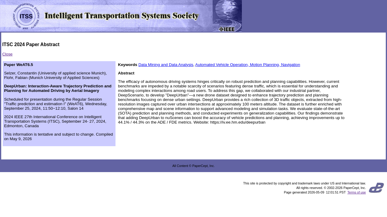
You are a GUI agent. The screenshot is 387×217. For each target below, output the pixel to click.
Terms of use (356, 192)
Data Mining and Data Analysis (166, 64)
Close (7, 54)
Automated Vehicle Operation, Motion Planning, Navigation (247, 64)
